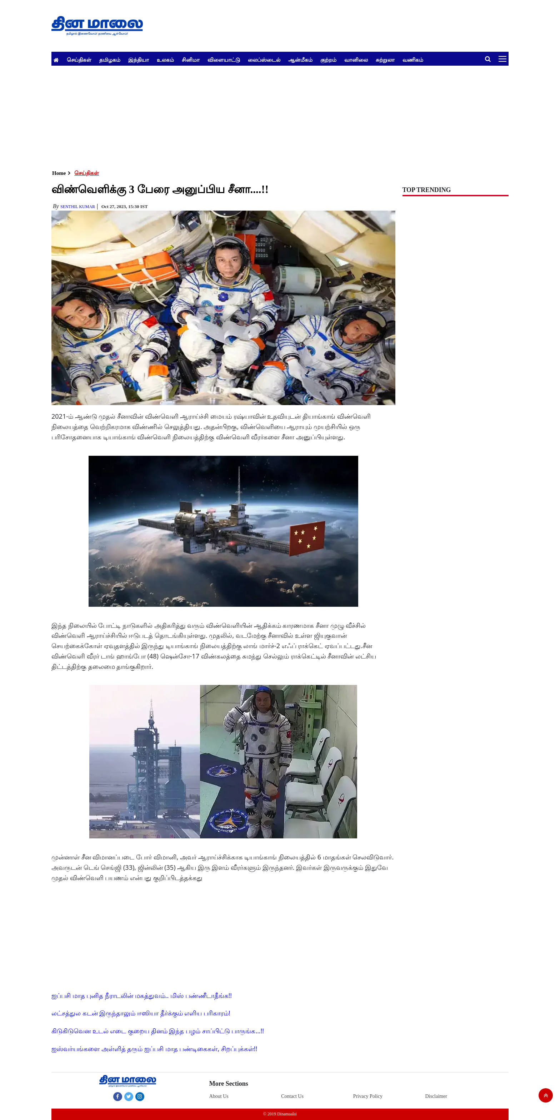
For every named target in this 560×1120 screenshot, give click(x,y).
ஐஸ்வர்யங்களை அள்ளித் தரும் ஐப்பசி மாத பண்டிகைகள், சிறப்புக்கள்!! (154, 1048)
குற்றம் (328, 59)
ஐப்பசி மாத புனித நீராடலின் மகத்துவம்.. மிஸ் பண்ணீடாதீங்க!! (141, 995)
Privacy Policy (367, 1096)
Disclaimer (436, 1096)
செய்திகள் (79, 59)
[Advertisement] (265, 116)
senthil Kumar (77, 206)
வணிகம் (412, 59)
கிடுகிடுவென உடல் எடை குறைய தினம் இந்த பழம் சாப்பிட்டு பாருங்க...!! (157, 1030)
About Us (219, 1096)
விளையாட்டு (224, 59)
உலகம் (165, 59)
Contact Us (292, 1096)
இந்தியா (138, 59)
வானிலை (356, 59)
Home (59, 173)
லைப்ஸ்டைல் (264, 59)
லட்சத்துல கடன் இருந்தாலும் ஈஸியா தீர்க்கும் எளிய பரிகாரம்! (140, 1013)
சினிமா (191, 59)
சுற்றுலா (385, 59)
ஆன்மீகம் (300, 59)
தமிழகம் (109, 59)
